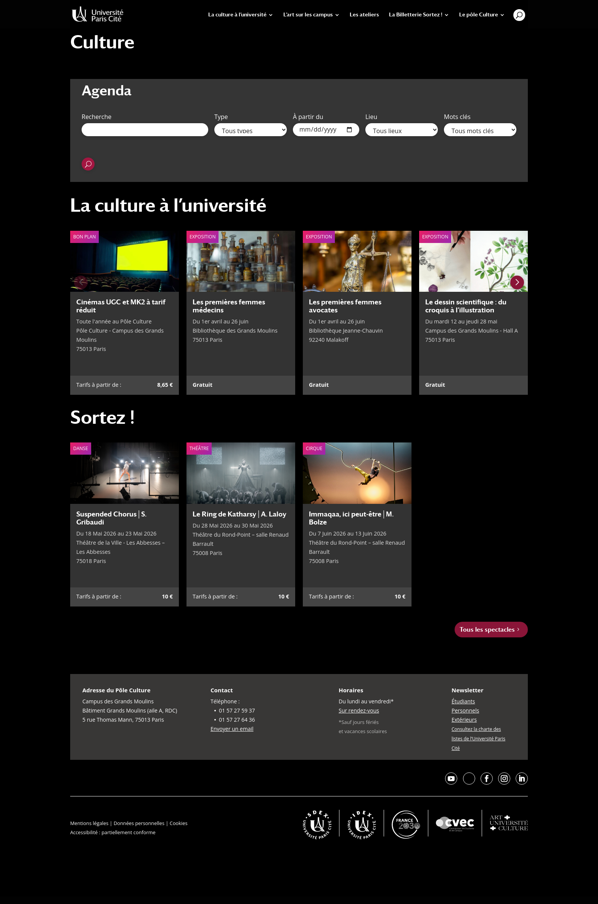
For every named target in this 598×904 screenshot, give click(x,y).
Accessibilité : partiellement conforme (113, 832)
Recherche (96, 117)
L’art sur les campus (308, 15)
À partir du (308, 117)
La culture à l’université (237, 15)
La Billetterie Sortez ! (415, 15)
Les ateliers (364, 15)
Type (221, 117)
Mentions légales (89, 823)
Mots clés (457, 117)
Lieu (371, 117)
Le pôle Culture (478, 15)
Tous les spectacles (487, 629)
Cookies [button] (179, 823)
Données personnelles (139, 823)
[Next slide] (517, 282)
